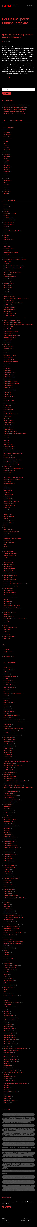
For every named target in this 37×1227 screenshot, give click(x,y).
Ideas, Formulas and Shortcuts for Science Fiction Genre (16, 105)
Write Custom (7, 629)
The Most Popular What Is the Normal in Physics (15, 113)
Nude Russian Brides (8, 420)
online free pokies (8, 429)
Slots (5, 527)
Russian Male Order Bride (10, 503)
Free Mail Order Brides (9, 248)
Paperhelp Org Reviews (9, 446)
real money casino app (9, 483)
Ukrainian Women (8, 577)
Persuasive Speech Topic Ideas (11, 462)
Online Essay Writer (8, 427)
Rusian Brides (7, 488)
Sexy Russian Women (9, 516)
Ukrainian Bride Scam (9, 564)
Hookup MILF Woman (9, 283)
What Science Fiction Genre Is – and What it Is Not (15, 109)
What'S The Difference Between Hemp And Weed (15, 618)
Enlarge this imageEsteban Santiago (26, 1147)
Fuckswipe (6, 263)
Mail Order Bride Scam (9, 374)
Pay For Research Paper (9, 448)
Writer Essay (7, 638)
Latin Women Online (8, 357)
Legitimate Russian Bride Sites (11, 361)
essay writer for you (8, 217)
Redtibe (5, 485)
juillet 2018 (6, 160)
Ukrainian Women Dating (10, 579)
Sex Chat (6, 512)
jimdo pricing (7, 344)
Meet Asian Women (8, 409)
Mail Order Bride (7, 370)
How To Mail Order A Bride (10, 313)
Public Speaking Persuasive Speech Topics (13, 477)
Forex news (6, 244)
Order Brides (7, 438)
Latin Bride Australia (8, 348)
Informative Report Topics (10, 337)
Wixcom (5, 625)
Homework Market (8, 274)
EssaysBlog (6, 226)
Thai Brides (6, 546)
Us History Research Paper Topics (11, 586)
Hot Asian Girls (7, 285)
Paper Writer (7, 440)
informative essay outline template (12, 335)
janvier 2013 (7, 187)
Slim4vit (5, 525)
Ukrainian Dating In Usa (9, 568)
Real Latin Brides (7, 481)
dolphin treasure (8, 204)
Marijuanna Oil (7, 405)
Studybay (6, 536)
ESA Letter (6, 215)
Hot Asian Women (8, 289)
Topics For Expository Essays (10, 553)
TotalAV (5, 557)
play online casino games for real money (14, 468)
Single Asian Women (8, 522)
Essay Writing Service (9, 222)
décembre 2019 (7, 132)
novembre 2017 (7, 167)
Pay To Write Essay (8, 455)
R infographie (28, 1220)
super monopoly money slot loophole (12, 538)
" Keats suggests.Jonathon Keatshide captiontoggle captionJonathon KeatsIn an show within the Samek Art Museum (17, 1114)
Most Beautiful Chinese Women (11, 414)
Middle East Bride (8, 411)
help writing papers (8, 270)
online (4, 1173)
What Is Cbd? (7, 614)
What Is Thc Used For (9, 616)
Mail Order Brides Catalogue (10, 381)
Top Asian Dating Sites (9, 551)
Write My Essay (7, 631)
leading (5, 1168)
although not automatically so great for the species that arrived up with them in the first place (17, 1125)
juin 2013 (6, 182)
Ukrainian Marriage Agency (10, 575)
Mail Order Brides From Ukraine (11, 383)
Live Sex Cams (7, 368)
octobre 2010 (7, 191)
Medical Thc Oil (7, 407)
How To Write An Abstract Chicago (12, 320)
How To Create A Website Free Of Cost (13, 302)
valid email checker (8, 588)
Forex (5, 241)
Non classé (6, 418)
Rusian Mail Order (8, 490)
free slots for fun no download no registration (15, 259)
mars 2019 (6, 147)
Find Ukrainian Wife (8, 239)
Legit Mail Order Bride (9, 359)
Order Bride (6, 435)
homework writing (8, 279)
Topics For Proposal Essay (10, 555)
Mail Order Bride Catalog (9, 372)
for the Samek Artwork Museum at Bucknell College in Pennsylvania (17, 1156)
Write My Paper (7, 634)
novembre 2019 (7, 134)
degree (12, 1147)
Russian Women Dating (9, 505)
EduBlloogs (6, 209)
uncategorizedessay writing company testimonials (16, 584)
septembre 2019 (7, 139)
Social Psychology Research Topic (11, 531)
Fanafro (31, 5)
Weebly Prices (7, 610)
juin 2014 (6, 173)
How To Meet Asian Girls (9, 316)
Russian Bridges (7, 496)
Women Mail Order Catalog (10, 627)
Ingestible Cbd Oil (8, 340)
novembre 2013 (7, 180)
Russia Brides (7, 492)
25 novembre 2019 (8, 41)
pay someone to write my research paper (13, 453)
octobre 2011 (7, 189)
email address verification (10, 213)
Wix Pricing (6, 621)
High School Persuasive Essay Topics (12, 272)
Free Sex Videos (7, 255)
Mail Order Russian (8, 387)
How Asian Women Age (9, 296)
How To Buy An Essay (9, 300)
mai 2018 (6, 163)
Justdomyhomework (8, 346)
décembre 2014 (7, 171)
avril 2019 (6, 145)
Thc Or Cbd (6, 549)
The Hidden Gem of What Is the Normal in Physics (15, 107)
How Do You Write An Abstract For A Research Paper (16, 298)
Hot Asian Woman (8, 287)
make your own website (9, 403)
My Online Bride (7, 416)
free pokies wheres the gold (11, 252)
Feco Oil (5, 233)
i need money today (8, 329)
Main (5, 398)
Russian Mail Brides (8, 499)
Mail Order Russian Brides (10, 390)
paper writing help (8, 444)
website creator (7, 603)
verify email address (8, 590)
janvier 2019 (7, 152)
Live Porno (6, 366)
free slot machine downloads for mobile (13, 257)
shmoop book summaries (9, 520)
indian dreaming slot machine (11, 331)
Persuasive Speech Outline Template (12, 459)
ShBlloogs (6, 518)
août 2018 (6, 158)
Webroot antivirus (8, 601)
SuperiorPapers (7, 540)
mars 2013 (6, 184)
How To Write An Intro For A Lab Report (13, 322)
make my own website (9, 401)
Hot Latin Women (8, 292)
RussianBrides (7, 507)
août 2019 (6, 141)
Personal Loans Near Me (9, 457)
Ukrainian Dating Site (9, 570)
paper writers (7, 442)
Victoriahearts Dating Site (10, 592)
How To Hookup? (7, 311)
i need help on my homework (11, 326)
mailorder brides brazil (9, 396)
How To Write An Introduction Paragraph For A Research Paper (18, 324)
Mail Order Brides (8, 379)
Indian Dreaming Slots (9, 333)
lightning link (7, 363)
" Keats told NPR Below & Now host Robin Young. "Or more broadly (16, 1122)
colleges (5, 1147)
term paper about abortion (10, 542)
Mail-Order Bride (8, 394)
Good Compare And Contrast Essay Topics (13, 265)
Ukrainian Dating (8, 566)
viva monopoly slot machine (10, 597)
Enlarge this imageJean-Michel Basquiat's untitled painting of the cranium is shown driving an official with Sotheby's (17, 1153)
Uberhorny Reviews (8, 562)
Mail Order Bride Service (9, 377)
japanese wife (7, 342)
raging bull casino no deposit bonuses (13, 479)
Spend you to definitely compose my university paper (17, 35)
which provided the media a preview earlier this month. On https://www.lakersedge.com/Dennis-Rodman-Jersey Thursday (16, 1190)
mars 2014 (6, 178)
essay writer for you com (10, 220)
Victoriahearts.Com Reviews (10, 594)
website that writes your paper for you (13, 607)
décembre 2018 (7, 154)
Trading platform (8, 560)
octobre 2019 (7, 136)
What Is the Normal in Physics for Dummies (14, 111)
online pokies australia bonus (11, 431)
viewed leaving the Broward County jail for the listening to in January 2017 (18, 1186)
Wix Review (6, 623)
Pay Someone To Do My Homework (12, 451)
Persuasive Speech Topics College (11, 464)
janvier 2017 (7, 169)
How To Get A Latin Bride (9, 309)
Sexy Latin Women (8, 514)
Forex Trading (7, 246)
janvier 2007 (7, 193)
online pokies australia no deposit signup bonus (15, 433)
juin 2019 (6, 143)
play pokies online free (9, 470)
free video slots (7, 261)
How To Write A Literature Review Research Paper (15, 318)
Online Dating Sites (8, 424)
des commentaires (9, 654)
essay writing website (9, 224)
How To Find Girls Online (9, 307)
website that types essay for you (12, 605)
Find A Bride (6, 235)
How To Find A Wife (8, 305)
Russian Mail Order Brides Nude (11, 501)
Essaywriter (6, 228)
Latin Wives (6, 353)
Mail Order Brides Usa (9, 385)
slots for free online (8, 529)
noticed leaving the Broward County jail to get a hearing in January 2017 (18, 1170)
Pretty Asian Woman (8, 472)
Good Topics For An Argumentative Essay (13, 268)
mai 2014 (6, 176)
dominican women (8, 207)
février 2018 (7, 165)
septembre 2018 (7, 156)
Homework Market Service (10, 276)
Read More (5, 77)
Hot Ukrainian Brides (8, 294)
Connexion (6, 649)
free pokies (6, 250)
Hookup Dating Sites (8, 281)
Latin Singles (6, 350)
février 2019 (7, 149)
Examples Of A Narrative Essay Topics (12, 231)
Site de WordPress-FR (9, 656)
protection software (8, 475)
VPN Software (7, 599)
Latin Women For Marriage (10, 355)
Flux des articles (8, 652)
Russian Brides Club (8, 494)
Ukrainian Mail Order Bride (10, 573)
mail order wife (7, 392)
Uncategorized (7, 581)
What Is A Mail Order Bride (10, 612)
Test (5, 544)
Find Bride (6, 237)
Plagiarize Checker (8, 466)
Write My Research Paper (9, 636)
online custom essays (9, 422)
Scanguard (6, 509)
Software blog (7, 533)
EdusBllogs (6, 211)
